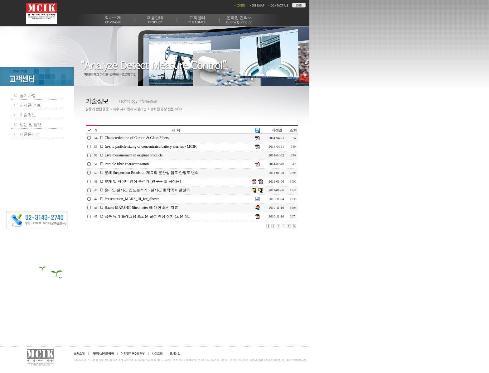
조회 (293, 130)
